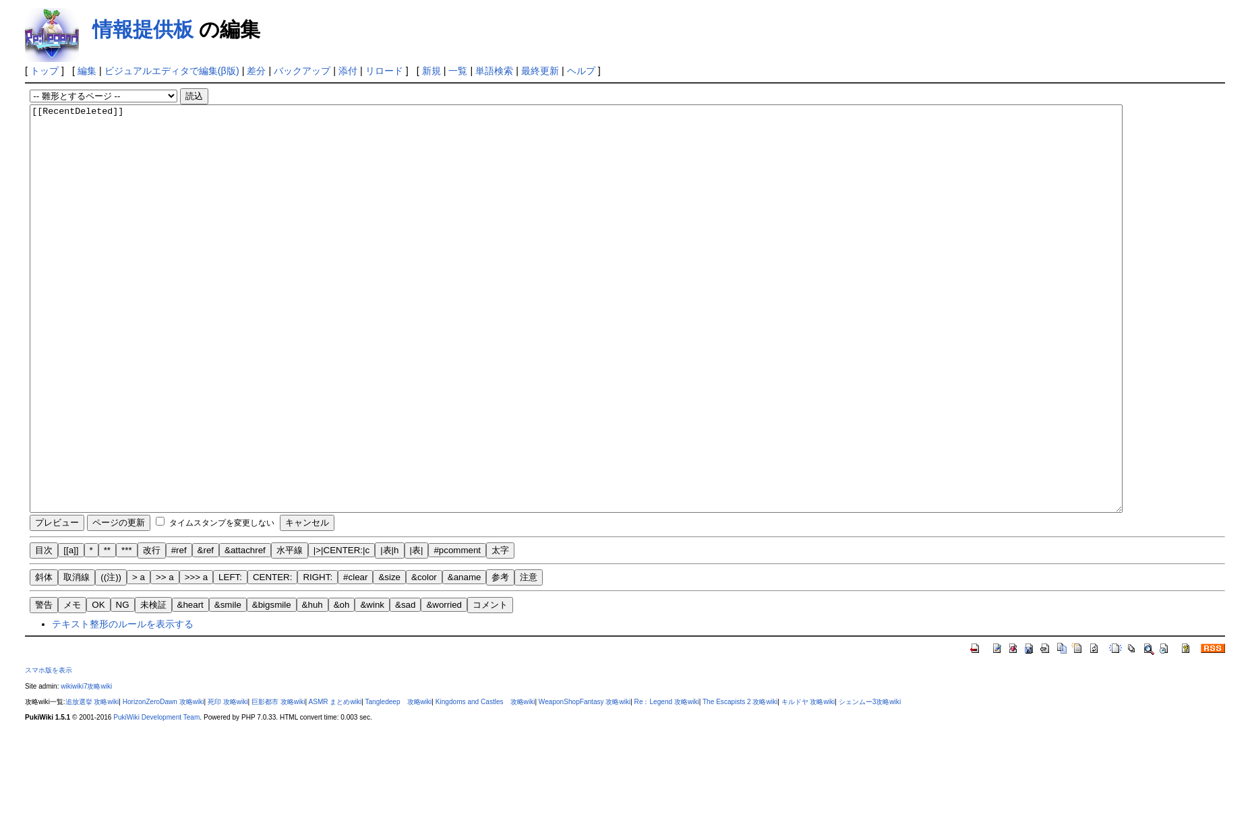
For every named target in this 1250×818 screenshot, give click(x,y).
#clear (355, 658)
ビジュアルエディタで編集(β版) (172, 70)
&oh (342, 686)
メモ (72, 686)
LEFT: (230, 658)
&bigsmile (271, 686)
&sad (405, 686)
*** (126, 631)
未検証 (153, 686)
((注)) (110, 658)
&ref (206, 631)
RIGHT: (317, 658)
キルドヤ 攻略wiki (808, 782)
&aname (464, 658)
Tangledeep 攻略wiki (398, 782)
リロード (384, 70)
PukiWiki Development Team (156, 798)
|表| (416, 631)
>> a (165, 658)
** (107, 631)
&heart (190, 686)
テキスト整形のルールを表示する (123, 704)
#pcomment (457, 631)
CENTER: (273, 658)
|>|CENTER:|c (341, 631)
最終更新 (540, 70)
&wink (372, 686)
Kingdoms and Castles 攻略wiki (485, 782)
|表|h (389, 631)
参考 (500, 658)
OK (98, 686)
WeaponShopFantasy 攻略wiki (584, 782)
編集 (87, 70)
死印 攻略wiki (228, 782)
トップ (44, 70)
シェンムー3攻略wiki (870, 782)
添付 (347, 70)
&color (424, 658)
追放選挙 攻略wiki (92, 782)
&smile (227, 686)
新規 (431, 70)
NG (122, 686)
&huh (312, 686)
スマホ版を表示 (48, 751)
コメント (490, 686)
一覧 (457, 70)
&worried (444, 686)
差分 (256, 70)
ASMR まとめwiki (334, 782)
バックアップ (302, 70)
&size (389, 658)
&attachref (245, 631)
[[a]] (70, 631)
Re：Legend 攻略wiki (666, 782)
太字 (500, 631)
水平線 (289, 631)
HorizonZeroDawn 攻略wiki (163, 782)
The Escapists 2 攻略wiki (740, 782)
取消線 (76, 658)
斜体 (44, 658)
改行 (151, 631)
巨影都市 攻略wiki (278, 782)
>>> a (196, 658)
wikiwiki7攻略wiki (86, 767)
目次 (44, 631)
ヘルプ (581, 70)
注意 (528, 658)
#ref (179, 631)
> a (138, 658)
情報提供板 (143, 29)
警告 (44, 686)
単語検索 (494, 70)
